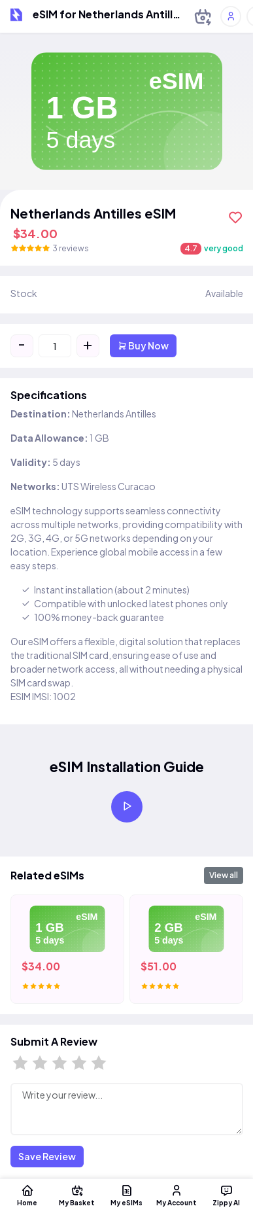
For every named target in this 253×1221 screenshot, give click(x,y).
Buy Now (143, 345)
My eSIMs (127, 1195)
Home (27, 1195)
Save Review (47, 1156)
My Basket (77, 1195)
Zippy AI (226, 1195)
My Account (176, 1195)
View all (223, 875)
